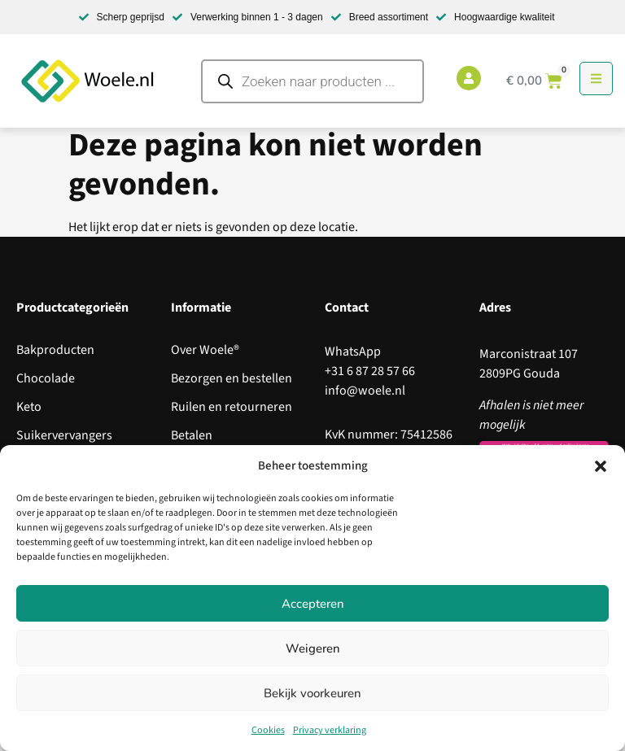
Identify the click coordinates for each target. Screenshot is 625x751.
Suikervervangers (64, 435)
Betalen (191, 435)
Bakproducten (55, 350)
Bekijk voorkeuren (312, 693)
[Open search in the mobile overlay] (312, 81)
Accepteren (313, 604)
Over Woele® (205, 350)
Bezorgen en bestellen (231, 378)
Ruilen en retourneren (231, 407)
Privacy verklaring (329, 730)
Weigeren (313, 648)
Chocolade (45, 378)
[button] (600, 466)
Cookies (268, 730)
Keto (29, 407)
